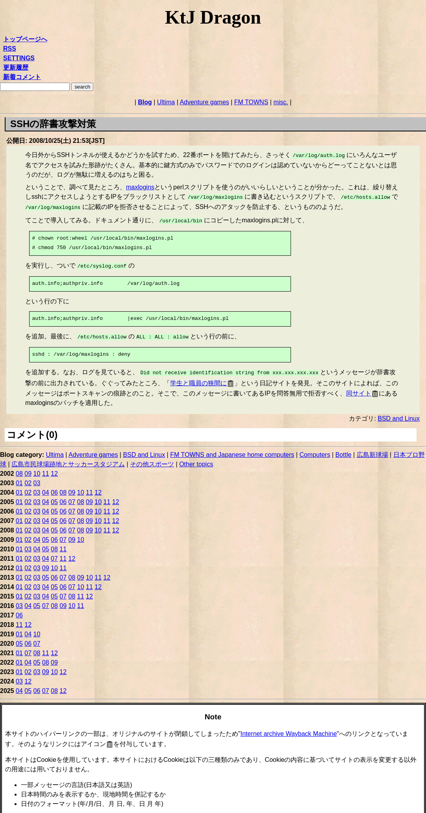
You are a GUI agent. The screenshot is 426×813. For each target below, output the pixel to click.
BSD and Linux (399, 413)
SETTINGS (19, 58)
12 (54, 468)
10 (37, 468)
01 (19, 477)
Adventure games (204, 102)
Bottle (343, 449)
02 (27, 477)
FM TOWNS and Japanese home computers (232, 449)
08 (19, 468)
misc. (280, 102)
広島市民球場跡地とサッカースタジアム (68, 458)
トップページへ (25, 39)
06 (54, 487)
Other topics (196, 458)
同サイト (358, 387)
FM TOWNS (251, 102)
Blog (145, 102)
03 (37, 477)
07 (72, 496)
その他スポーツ (152, 458)
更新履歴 (15, 67)
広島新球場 (372, 449)
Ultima (166, 102)
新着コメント (22, 77)
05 (54, 496)
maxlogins (140, 186)
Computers (314, 449)
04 (45, 487)
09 (27, 468)
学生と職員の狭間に (198, 377)
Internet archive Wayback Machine (289, 728)
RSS (9, 48)
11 (45, 468)
